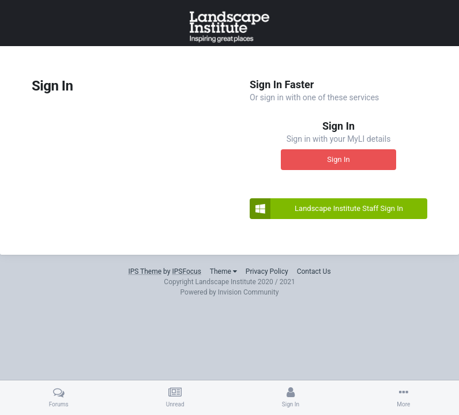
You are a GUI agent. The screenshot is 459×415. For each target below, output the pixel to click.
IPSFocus (186, 271)
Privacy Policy (267, 271)
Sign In (338, 159)
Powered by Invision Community (229, 292)
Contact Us (314, 271)
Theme (223, 271)
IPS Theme (144, 271)
